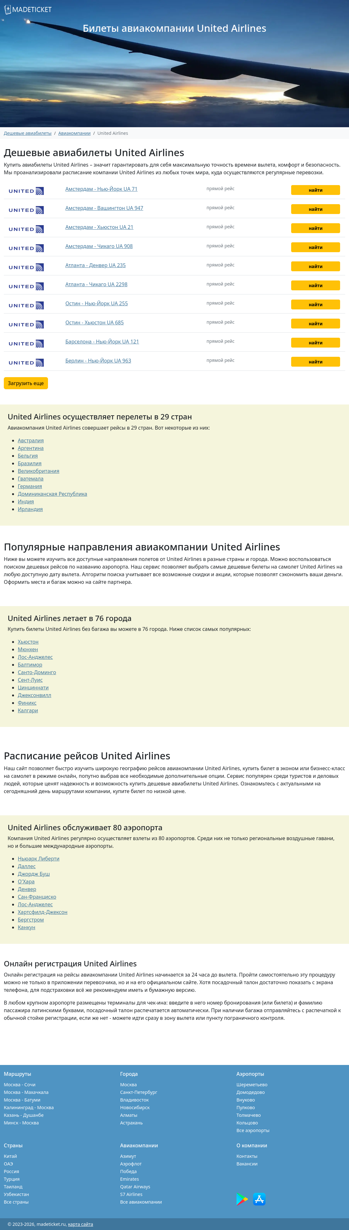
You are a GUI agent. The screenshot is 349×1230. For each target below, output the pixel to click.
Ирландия (30, 509)
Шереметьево (251, 1084)
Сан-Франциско (37, 896)
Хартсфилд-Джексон (42, 912)
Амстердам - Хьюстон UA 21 (99, 227)
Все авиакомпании (141, 1202)
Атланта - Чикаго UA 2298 (96, 284)
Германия (30, 486)
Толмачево (248, 1115)
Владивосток (134, 1100)
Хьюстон (28, 641)
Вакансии (247, 1164)
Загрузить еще (26, 383)
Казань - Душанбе (24, 1115)
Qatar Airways (135, 1187)
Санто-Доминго (37, 672)
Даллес (27, 866)
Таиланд (13, 1187)
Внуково (245, 1100)
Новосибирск (135, 1107)
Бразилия (30, 463)
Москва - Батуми (22, 1100)
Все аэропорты (253, 1130)
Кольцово (247, 1123)
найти (315, 190)
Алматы (128, 1115)
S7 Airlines (131, 1194)
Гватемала (31, 478)
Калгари (28, 710)
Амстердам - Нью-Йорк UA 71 (101, 188)
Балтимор (30, 664)
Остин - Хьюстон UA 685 (94, 322)
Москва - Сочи (20, 1084)
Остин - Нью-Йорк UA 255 (96, 303)
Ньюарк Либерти (38, 858)
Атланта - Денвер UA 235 (95, 265)
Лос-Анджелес (35, 656)
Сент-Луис (30, 679)
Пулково (245, 1107)
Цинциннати (33, 687)
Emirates (129, 1179)
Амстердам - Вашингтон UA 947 (104, 207)
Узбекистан (16, 1194)
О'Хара (26, 881)
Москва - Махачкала (26, 1092)
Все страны (16, 1202)
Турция (12, 1179)
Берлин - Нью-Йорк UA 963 (98, 360)
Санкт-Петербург (138, 1092)
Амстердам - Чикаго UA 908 (99, 246)
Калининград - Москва (29, 1107)
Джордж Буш (34, 873)
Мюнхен (28, 649)
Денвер (27, 889)
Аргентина (31, 448)
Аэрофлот (131, 1164)
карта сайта (80, 1224)
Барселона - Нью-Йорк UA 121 (102, 341)
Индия (26, 501)
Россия (11, 1171)
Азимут (128, 1156)
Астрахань (131, 1123)
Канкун (26, 927)
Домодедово (250, 1092)
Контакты (246, 1156)
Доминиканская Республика (52, 493)
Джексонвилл (34, 695)
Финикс (27, 702)
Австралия (31, 440)
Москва (128, 1084)
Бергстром (31, 919)
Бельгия (28, 455)
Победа (128, 1171)
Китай (10, 1156)
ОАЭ (8, 1164)
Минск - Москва (21, 1123)
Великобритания (38, 470)
